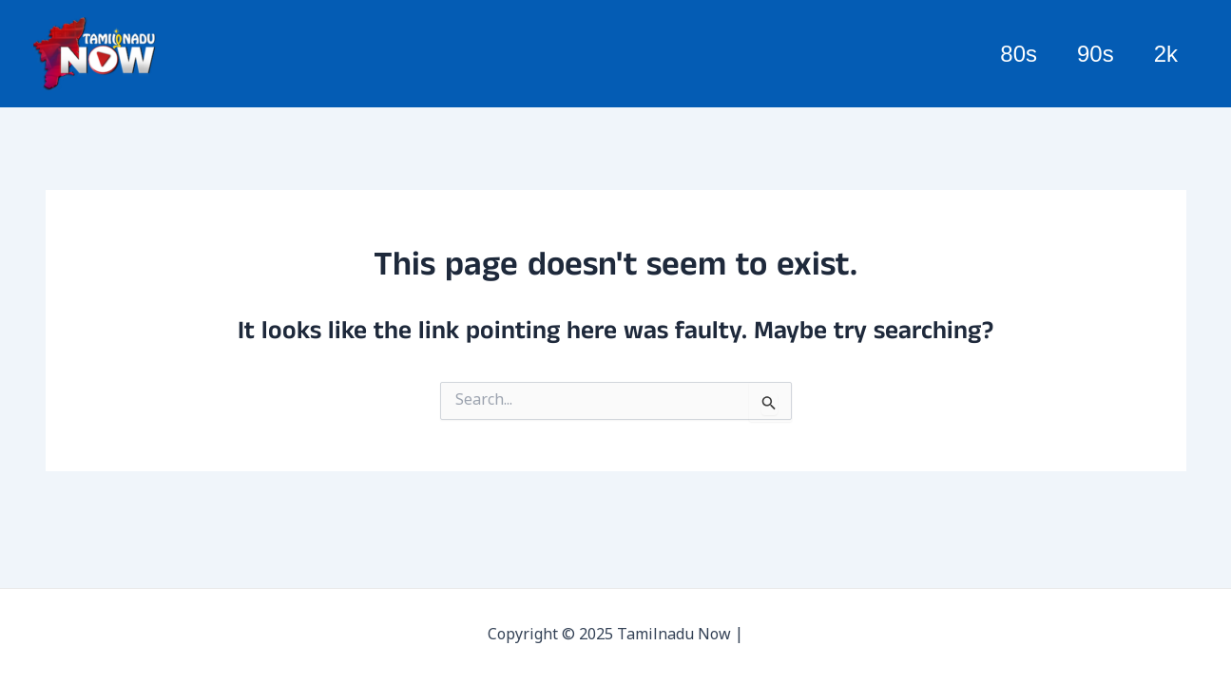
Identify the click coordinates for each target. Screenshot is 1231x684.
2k (1163, 53)
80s (1004, 53)
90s (1087, 53)
